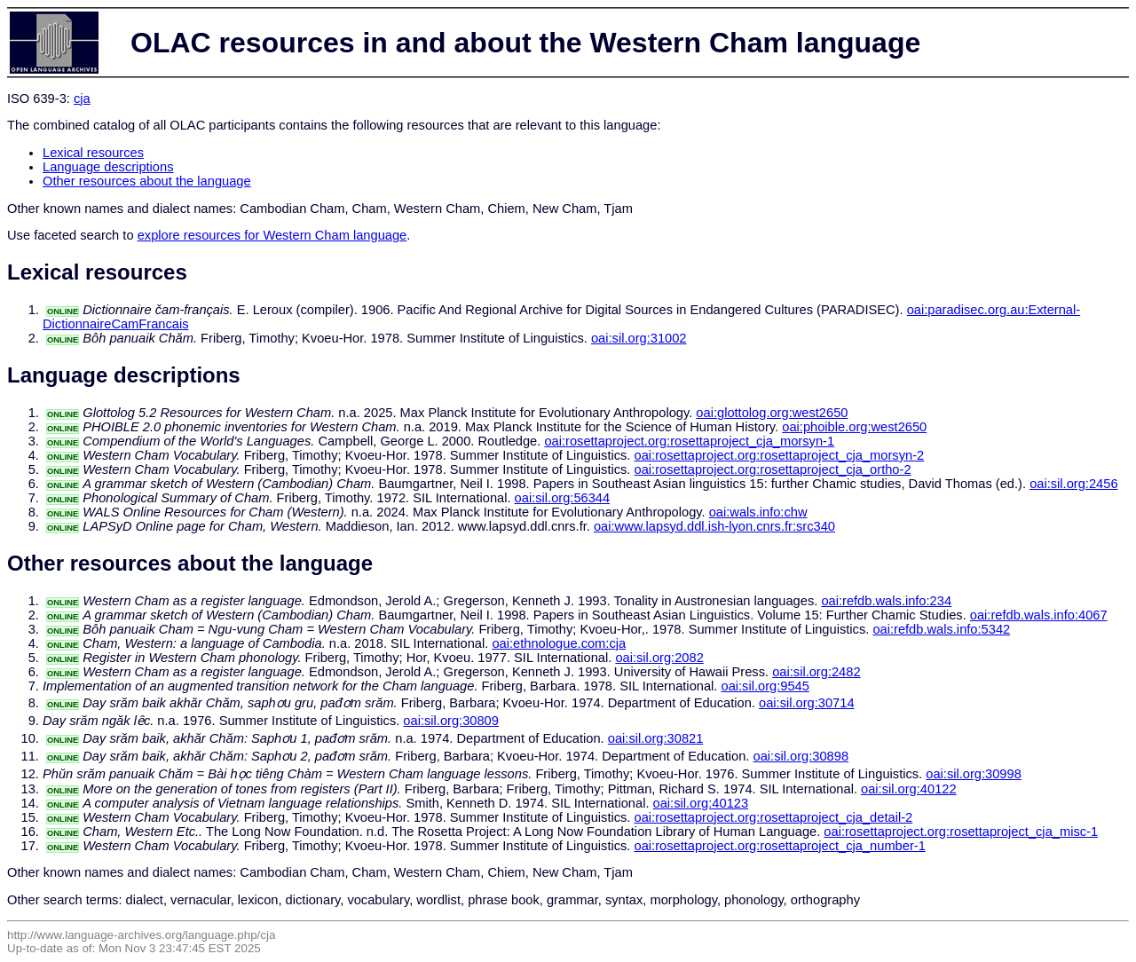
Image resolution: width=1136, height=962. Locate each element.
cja (82, 98)
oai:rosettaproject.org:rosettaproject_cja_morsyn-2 (780, 455)
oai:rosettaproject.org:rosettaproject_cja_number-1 (780, 846)
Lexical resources (93, 153)
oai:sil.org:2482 (816, 672)
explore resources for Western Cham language (272, 235)
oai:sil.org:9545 (765, 686)
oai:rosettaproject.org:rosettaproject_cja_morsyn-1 (689, 441)
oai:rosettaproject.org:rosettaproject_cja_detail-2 (774, 817)
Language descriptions (108, 167)
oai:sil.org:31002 (639, 338)
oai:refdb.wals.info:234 (886, 601)
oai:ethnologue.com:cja (559, 643)
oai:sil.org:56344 (563, 498)
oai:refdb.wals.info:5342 (941, 629)
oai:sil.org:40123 (701, 803)
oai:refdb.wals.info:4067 (1039, 615)
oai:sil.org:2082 (659, 658)
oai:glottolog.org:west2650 (772, 413)
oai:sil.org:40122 (909, 789)
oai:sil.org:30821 (656, 738)
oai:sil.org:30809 (451, 721)
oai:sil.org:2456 (1073, 484)
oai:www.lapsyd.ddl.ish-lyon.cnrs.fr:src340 (714, 526)
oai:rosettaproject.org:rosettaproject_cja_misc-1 (961, 831)
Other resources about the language (147, 181)
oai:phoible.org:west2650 (854, 427)
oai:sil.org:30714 (807, 703)
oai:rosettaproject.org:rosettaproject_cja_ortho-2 (773, 469)
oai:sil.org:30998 (974, 774)
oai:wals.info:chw (758, 512)
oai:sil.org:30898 (801, 756)
